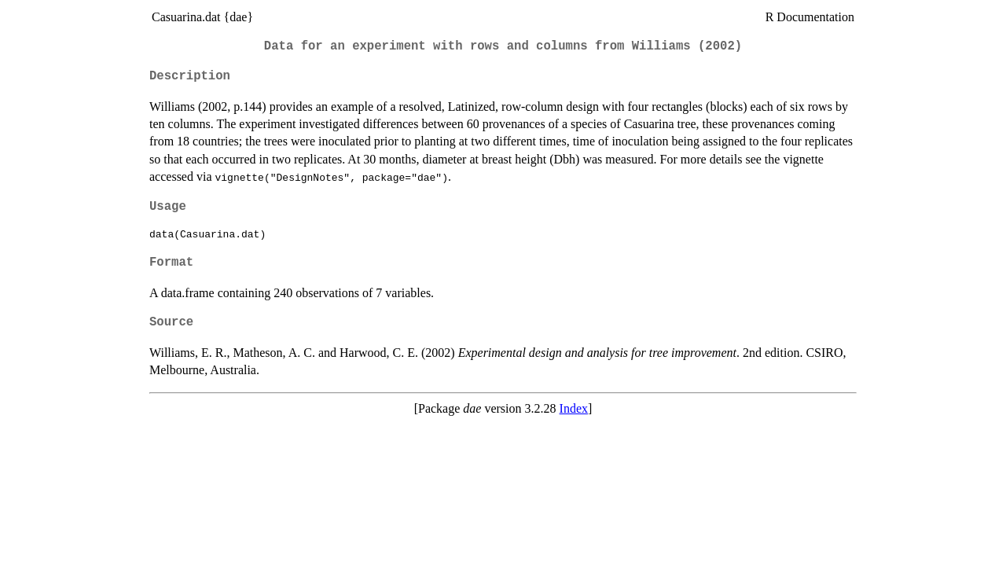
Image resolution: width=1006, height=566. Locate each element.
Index (574, 408)
